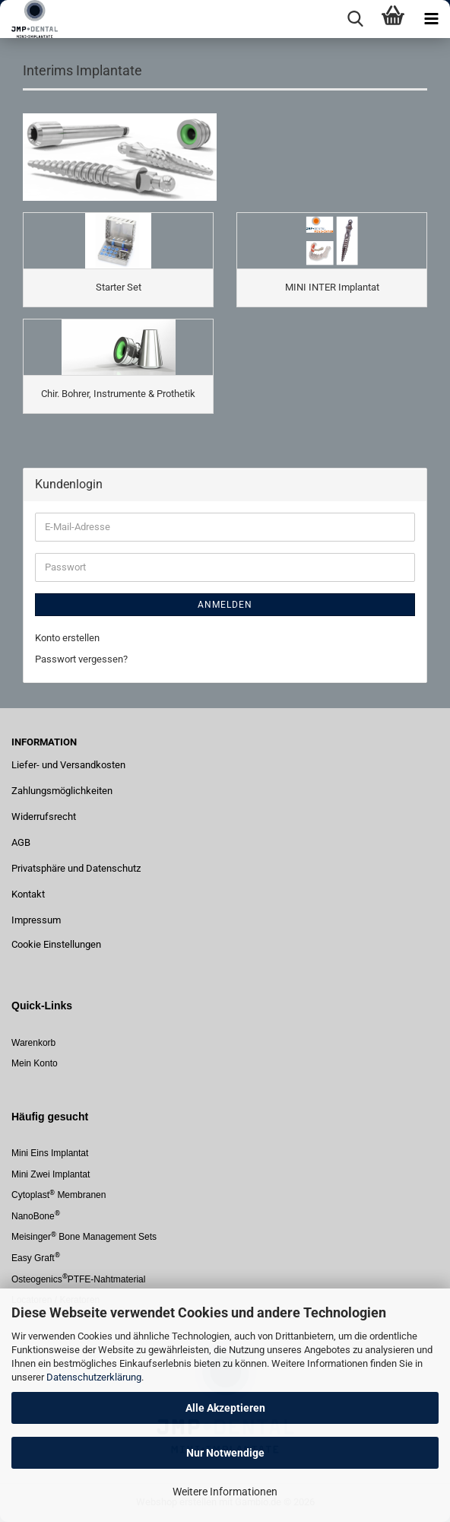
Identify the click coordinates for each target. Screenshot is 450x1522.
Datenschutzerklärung (93, 1377)
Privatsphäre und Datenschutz (76, 868)
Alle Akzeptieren (225, 1408)
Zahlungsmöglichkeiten (61, 790)
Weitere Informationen (225, 1491)
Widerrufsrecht (43, 816)
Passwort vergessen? (81, 659)
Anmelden (225, 604)
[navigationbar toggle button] (431, 19)
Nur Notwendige (225, 1453)
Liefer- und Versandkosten (68, 765)
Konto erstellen (67, 637)
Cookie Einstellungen (56, 944)
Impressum (36, 920)
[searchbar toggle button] (355, 19)
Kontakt (28, 894)
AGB (20, 842)
